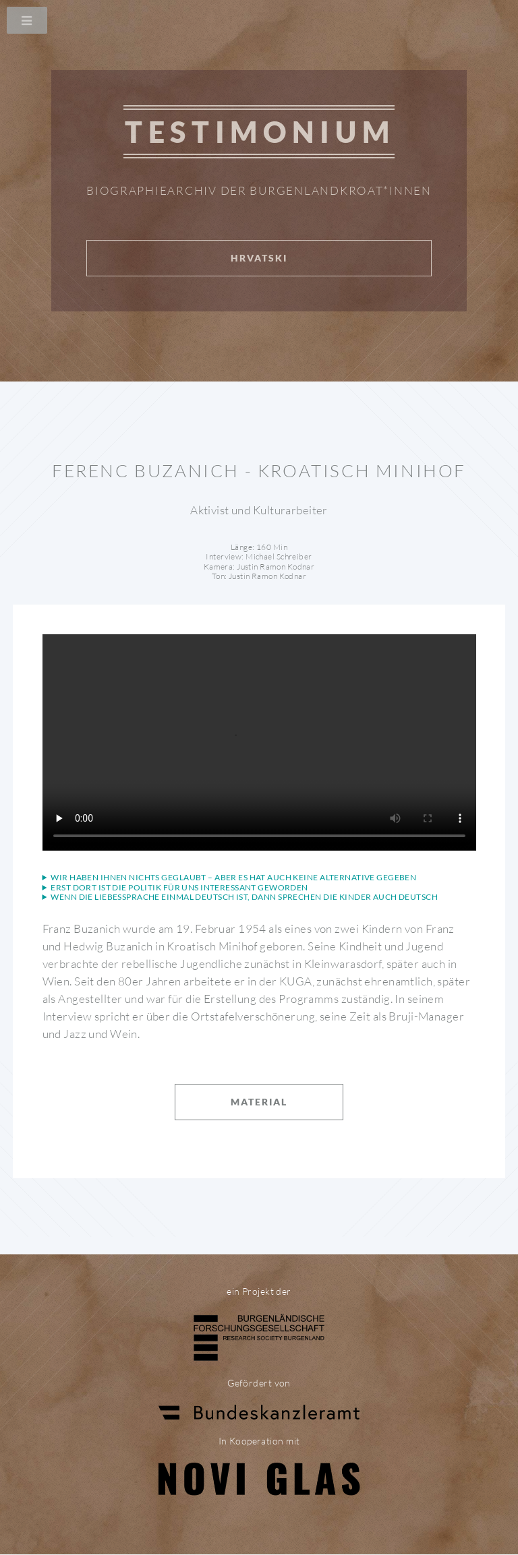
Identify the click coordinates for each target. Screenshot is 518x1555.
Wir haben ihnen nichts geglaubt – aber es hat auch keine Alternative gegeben (233, 877)
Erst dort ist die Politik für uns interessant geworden (179, 887)
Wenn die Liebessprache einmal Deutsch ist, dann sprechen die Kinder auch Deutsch (244, 897)
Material (259, 1101)
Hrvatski (259, 258)
